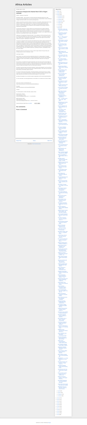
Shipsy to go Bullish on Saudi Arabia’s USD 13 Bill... (62, 155)
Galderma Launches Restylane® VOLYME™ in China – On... (63, 253)
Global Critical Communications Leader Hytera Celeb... (62, 341)
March (59, 392)
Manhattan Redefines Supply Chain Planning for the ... (62, 366)
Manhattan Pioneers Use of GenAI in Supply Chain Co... (62, 362)
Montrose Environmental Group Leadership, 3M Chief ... (62, 181)
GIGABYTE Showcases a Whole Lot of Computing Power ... (63, 326)
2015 (58, 411)
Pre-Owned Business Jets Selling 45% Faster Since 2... (63, 178)
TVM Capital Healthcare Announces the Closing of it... (63, 192)
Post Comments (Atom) (36, 143)
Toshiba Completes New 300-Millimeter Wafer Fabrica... (62, 264)
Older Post (49, 140)
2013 (58, 414)
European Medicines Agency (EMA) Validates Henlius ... (63, 207)
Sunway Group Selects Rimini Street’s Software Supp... (63, 67)
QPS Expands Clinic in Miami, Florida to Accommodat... (62, 319)
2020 (58, 402)
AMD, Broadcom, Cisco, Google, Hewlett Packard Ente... (62, 70)
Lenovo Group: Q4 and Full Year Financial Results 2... (62, 236)
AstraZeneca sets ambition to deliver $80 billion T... (63, 313)
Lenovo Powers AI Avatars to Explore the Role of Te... (63, 88)
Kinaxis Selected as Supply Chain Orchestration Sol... (62, 268)
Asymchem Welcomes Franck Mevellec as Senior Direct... (62, 138)
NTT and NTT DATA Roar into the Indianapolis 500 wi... (62, 239)
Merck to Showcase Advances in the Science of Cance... (62, 226)
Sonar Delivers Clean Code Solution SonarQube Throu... (62, 110)
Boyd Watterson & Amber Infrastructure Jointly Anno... (62, 82)
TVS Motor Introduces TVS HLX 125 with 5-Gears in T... (62, 218)
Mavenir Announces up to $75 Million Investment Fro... (62, 63)
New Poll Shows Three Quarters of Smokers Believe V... (62, 44)
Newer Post (18, 140)
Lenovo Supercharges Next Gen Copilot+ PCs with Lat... (63, 290)
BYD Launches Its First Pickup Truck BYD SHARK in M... (62, 374)
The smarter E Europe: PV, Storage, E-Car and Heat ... (63, 185)
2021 (58, 401)
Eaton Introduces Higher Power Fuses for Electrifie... (62, 351)
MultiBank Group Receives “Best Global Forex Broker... (63, 163)
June (59, 26)
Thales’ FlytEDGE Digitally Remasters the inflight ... (63, 153)
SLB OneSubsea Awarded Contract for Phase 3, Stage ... (63, 222)
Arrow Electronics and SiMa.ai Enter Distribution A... (62, 149)
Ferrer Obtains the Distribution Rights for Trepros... (62, 174)
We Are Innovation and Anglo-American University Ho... (62, 74)
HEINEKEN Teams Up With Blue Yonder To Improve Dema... (62, 387)
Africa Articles (23, 4)
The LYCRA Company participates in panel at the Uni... (62, 59)
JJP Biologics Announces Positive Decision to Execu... (62, 117)
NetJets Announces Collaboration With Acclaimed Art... (62, 301)
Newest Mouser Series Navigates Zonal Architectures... (62, 246)
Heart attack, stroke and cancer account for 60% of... (63, 30)
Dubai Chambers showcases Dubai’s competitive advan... (62, 287)
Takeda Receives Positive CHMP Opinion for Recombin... (63, 103)
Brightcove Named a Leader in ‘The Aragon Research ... (62, 377)
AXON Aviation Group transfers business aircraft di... (62, 200)
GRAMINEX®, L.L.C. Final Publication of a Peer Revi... (63, 359)
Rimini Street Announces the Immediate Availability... (62, 298)
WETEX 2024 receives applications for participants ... (62, 196)
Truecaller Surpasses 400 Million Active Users (63, 85)
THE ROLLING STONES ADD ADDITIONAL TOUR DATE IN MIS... (62, 250)
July (59, 24)
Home (34, 140)
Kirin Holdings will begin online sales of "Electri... (63, 345)
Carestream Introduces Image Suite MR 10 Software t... (62, 323)
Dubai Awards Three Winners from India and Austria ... (63, 283)
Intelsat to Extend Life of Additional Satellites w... (63, 243)
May (59, 27)
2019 (58, 404)
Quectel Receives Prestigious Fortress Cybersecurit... (62, 95)
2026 (58, 11)
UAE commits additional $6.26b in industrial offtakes (62, 78)
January (59, 395)
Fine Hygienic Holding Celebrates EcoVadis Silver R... (62, 305)
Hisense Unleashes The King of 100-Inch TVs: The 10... (62, 107)
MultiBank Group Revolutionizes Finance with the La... (63, 330)
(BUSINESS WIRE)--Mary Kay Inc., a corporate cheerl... (63, 232)
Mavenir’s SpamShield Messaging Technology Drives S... (62, 120)
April (59, 390)
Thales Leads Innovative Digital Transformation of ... (62, 257)
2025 (58, 12)
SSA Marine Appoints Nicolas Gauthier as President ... (62, 315)
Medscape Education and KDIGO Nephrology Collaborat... (62, 279)
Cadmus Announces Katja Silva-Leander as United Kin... (63, 48)
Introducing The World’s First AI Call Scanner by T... (63, 124)
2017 (58, 407)
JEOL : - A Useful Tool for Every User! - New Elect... (62, 99)
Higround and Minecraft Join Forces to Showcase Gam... (62, 261)
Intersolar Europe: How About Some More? (62, 114)
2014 (58, 412)
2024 (58, 14)
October (59, 19)
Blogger (49, 422)
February (60, 394)
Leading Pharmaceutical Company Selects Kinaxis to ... (62, 309)
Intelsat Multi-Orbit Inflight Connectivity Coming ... (63, 135)
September (60, 21)
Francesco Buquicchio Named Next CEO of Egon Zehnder (62, 338)
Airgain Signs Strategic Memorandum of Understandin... (62, 92)
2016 (58, 409)
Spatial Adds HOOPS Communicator (62, 229)
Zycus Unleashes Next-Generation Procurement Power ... (62, 334)
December (60, 16)
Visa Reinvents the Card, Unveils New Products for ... (62, 370)
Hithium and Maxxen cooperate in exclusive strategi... (62, 294)
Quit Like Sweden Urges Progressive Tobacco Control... (62, 131)
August (59, 22)
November (60, 17)
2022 (58, 399)
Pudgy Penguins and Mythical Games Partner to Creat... (63, 52)
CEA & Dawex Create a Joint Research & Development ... (62, 189)
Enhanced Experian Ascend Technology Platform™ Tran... (62, 275)
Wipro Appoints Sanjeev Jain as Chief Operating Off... (63, 355)
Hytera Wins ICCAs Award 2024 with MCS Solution (63, 385)
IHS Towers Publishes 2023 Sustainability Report (62, 128)
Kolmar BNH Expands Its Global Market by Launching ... (62, 141)
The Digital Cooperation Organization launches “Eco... (62, 203)
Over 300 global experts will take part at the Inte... (62, 170)
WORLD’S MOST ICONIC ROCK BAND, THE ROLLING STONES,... (63, 211)
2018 (58, 406)
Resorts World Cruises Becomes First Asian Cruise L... (62, 166)
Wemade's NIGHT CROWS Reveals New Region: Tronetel (62, 159)
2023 (58, 397)
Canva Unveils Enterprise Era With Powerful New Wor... (63, 215)
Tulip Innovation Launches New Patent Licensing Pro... (63, 41)
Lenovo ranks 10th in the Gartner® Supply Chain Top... (63, 56)
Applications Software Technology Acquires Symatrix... (62, 348)
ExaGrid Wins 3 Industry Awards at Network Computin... (62, 33)
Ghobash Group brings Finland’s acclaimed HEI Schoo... (63, 272)
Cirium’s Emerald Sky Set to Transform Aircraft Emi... (62, 145)
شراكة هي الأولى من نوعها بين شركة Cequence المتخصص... (62, 37)
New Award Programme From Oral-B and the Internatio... (62, 381)
